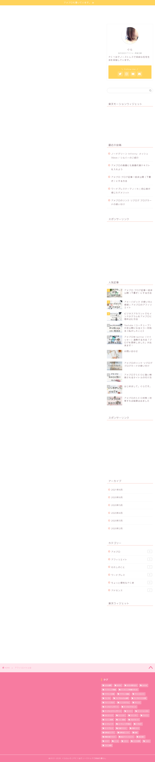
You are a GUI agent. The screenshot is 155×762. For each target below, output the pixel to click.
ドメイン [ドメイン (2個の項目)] (145, 715)
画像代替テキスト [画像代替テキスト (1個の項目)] (110, 737)
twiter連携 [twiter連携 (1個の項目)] (108, 685)
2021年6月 (117, 489)
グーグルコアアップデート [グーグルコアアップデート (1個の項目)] (113, 711)
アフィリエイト (131, 559)
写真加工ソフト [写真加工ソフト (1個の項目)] (124, 733)
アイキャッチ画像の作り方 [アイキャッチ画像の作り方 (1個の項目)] (129, 690)
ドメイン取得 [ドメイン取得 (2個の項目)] (109, 720)
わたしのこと (32, 9)
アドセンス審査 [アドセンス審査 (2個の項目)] (124, 694)
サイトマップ (56, 9)
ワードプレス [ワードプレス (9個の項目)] (109, 728)
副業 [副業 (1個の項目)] (136, 733)
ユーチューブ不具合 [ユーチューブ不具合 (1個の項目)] (124, 724)
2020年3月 (117, 520)
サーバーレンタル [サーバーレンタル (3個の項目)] (142, 711)
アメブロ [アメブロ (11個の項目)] (107, 698)
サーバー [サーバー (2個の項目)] (129, 711)
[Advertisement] (130, 249)
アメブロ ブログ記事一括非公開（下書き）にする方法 (131, 178)
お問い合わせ (113, 9)
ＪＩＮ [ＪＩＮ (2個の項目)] (116, 741)
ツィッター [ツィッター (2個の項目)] (121, 715)
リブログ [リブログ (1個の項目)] (139, 724)
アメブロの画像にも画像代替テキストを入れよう (130, 167)
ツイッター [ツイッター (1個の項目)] (133, 715)
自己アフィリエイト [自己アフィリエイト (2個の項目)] (127, 737)
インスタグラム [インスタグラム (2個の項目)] (124, 703)
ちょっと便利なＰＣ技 (131, 582)
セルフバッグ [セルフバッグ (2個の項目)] (109, 715)
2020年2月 (117, 528)
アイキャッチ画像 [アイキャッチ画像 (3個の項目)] (110, 690)
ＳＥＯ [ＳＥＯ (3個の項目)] (126, 741)
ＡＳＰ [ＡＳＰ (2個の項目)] (107, 741)
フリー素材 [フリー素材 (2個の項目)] (121, 720)
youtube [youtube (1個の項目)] (144, 685)
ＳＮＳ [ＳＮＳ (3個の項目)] (147, 741)
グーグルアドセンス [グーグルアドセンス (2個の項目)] (130, 707)
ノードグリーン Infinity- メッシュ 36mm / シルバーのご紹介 (129, 155)
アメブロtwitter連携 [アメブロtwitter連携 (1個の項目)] (121, 698)
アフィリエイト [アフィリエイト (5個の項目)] (139, 694)
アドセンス (131, 590)
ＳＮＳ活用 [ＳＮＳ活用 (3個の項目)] (108, 745)
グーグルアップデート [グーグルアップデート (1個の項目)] (111, 707)
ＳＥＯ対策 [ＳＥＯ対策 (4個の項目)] (136, 741)
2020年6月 (117, 497)
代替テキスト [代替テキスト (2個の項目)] (122, 728)
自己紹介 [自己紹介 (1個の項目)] (141, 737)
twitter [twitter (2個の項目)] (119, 685)
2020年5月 (117, 505)
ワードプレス (131, 574)
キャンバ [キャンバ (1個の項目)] (137, 703)
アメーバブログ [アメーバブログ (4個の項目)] (109, 703)
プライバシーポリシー (85, 9)
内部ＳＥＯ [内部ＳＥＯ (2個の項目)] (135, 728)
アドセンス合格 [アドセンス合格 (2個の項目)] (109, 694)
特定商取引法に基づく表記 (22, 16)
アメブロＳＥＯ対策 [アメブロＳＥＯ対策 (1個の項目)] (140, 698)
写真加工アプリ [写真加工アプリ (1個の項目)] (109, 733)
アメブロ (131, 551)
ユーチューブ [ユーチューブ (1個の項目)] (109, 724)
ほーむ (12, 9)
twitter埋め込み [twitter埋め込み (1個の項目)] (132, 685)
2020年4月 (117, 512)
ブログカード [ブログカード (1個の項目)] (134, 720)
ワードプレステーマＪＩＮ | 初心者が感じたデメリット (130, 190)
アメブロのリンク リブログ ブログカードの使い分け (131, 202)
